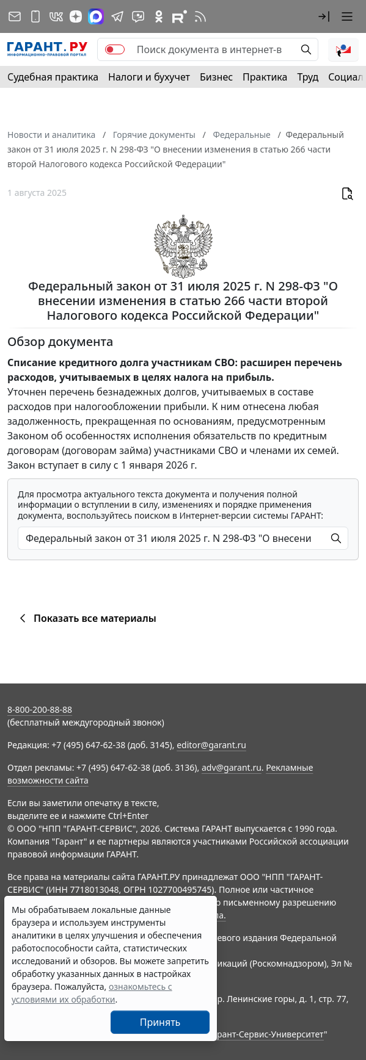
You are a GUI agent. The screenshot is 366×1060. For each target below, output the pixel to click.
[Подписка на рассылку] (14, 16)
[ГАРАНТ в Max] (96, 16)
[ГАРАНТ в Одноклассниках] (159, 16)
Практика (265, 77)
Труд (307, 77)
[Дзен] (76, 16)
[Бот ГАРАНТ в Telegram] (138, 16)
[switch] (115, 49)
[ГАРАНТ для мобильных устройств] (35, 16)
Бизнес (216, 77)
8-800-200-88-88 (39, 709)
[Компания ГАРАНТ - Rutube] (179, 16)
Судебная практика (52, 77)
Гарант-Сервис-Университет (266, 1034)
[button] (323, 16)
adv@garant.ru (232, 767)
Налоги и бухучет (149, 77)
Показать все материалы (85, 618)
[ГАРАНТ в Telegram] (117, 16)
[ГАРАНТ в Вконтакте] (56, 16)
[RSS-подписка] (200, 16)
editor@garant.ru (211, 745)
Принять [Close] (160, 1022)
